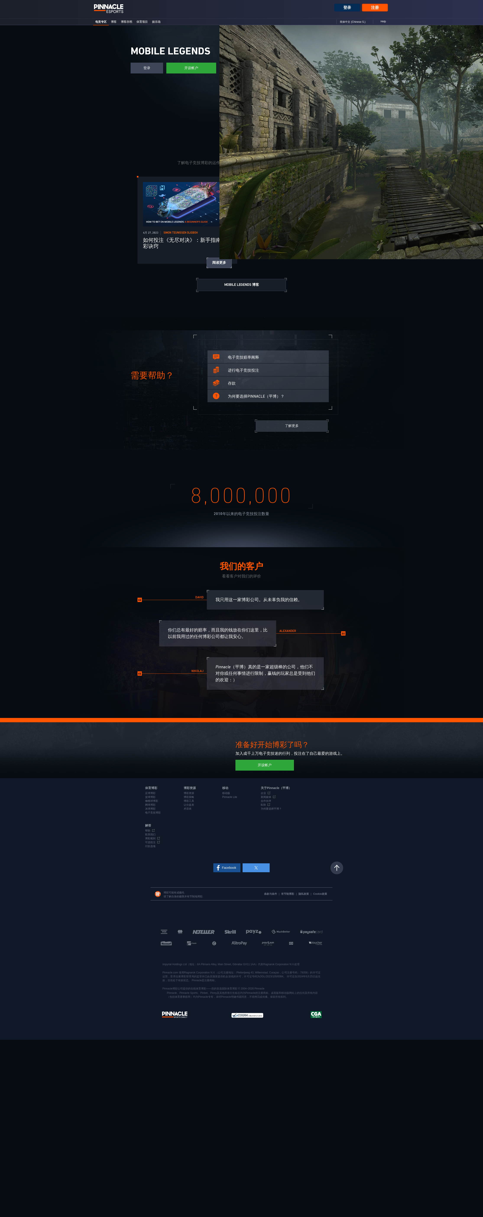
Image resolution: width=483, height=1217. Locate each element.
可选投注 (150, 842)
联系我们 (150, 834)
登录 (347, 8)
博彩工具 (189, 800)
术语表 (187, 808)
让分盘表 (189, 804)
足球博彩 (150, 793)
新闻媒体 (266, 797)
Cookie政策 (320, 893)
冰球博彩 (150, 808)
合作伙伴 (266, 800)
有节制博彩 (288, 893)
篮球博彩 (150, 797)
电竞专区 (101, 22)
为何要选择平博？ (271, 808)
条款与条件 (271, 893)
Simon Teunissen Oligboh (181, 232)
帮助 (147, 830)
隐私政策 (304, 893)
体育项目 (142, 22)
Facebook (229, 867)
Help (383, 21)
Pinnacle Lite (229, 797)
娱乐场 (156, 22)
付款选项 (150, 846)
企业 (263, 793)
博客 (114, 22)
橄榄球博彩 (151, 800)
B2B (263, 804)
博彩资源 (189, 793)
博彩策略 (189, 797)
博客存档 (126, 22)
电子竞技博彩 (153, 812)
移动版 (226, 793)
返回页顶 (336, 867)
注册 (375, 8)
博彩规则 (150, 838)
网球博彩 (150, 804)
